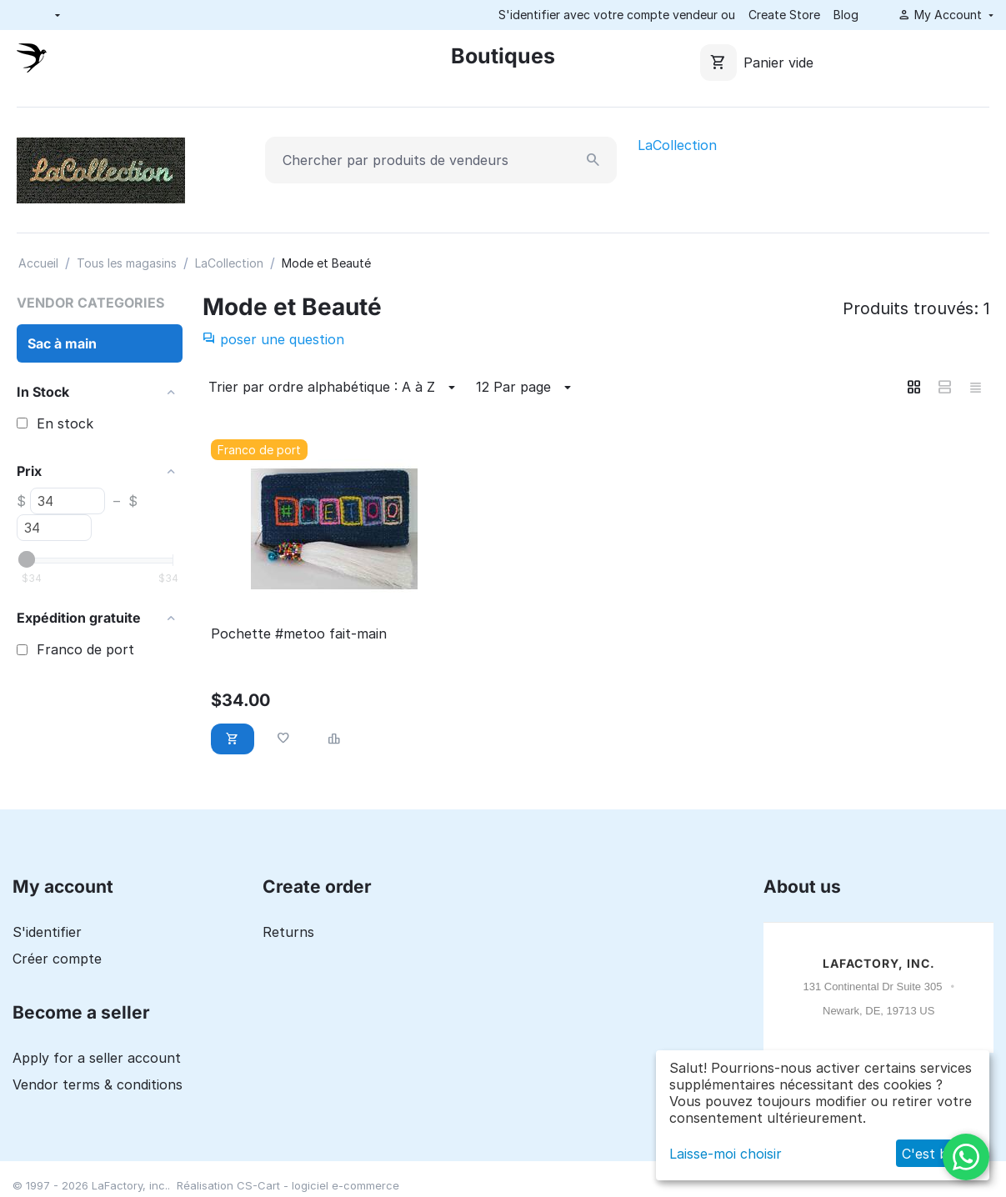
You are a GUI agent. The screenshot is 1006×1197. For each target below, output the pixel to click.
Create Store (784, 15)
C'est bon (933, 1153)
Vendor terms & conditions (98, 1084)
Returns (288, 932)
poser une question (273, 339)
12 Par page (526, 388)
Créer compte (57, 958)
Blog (845, 15)
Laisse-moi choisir (725, 1153)
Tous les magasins (127, 263)
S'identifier (47, 932)
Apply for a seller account (97, 1057)
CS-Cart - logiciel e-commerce (318, 1185)
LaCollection (677, 145)
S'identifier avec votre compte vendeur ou (616, 15)
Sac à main (62, 343)
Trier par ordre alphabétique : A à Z (334, 388)
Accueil (38, 263)
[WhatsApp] (966, 1157)
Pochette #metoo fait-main (299, 634)
